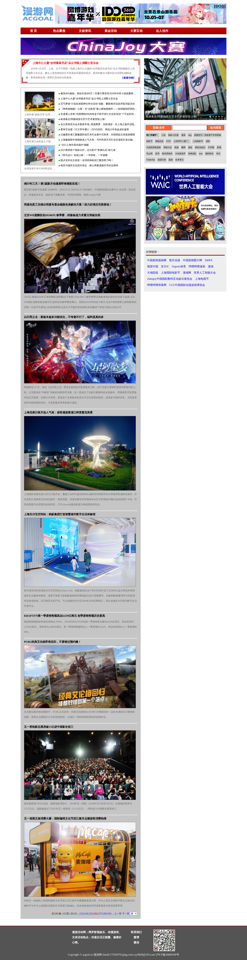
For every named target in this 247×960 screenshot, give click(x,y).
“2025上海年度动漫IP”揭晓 (73, 145)
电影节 (149, 141)
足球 (157, 153)
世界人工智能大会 (205, 272)
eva (200, 153)
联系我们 (136, 932)
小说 (163, 135)
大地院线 (152, 272)
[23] (82, 913)
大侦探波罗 (180, 153)
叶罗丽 (211, 147)
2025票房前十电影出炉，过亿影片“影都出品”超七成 (86, 150)
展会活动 (110, 31)
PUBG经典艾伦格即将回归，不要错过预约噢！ (52, 641)
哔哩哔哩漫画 (197, 266)
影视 (219, 147)
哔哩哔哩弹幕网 (156, 284)
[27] (100, 913)
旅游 (171, 160)
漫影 (208, 141)
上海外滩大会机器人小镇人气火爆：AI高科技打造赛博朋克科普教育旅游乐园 (39, 141)
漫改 (190, 147)
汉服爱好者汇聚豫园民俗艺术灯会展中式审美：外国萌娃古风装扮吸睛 (96, 134)
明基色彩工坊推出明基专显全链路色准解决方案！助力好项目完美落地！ (68, 204)
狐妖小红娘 (173, 135)
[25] (91, 913)
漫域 (210, 266)
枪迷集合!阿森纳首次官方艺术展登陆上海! (81, 119)
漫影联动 (209, 153)
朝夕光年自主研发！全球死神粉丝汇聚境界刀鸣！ (85, 160)
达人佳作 (162, 31)
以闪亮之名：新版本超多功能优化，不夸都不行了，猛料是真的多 (64, 317)
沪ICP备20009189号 (167, 954)
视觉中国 (152, 266)
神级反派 (159, 141)
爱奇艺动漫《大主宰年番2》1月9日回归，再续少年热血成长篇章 (93, 129)
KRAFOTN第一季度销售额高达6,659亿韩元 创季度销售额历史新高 (64, 615)
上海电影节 (198, 141)
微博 (136, 937)
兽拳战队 (192, 153)
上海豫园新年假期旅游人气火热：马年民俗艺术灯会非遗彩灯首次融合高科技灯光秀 (97, 139)
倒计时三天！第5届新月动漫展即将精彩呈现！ (52, 183)
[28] (105, 913)
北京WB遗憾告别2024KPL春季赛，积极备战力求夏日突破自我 (62, 215)
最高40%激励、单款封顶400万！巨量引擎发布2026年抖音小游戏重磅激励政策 (97, 93)
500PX (208, 260)
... (78, 913)
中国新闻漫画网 (156, 260)
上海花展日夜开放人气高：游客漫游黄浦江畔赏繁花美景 (58, 412)
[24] (86, 913)
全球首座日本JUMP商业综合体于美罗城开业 (39, 168)
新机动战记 (200, 147)
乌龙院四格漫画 (153, 147)
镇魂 (176, 147)
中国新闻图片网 (192, 260)
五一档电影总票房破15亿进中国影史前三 (48, 726)
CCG (168, 141)
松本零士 (179, 160)
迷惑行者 (162, 160)
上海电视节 (202, 278)
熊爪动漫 (174, 260)
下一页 (125, 913)
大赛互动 (136, 31)
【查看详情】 (128, 78)
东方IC (165, 266)
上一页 (117, 913)
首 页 (33, 31)
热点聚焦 (59, 31)
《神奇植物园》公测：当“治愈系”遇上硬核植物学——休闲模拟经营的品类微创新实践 (97, 109)
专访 (218, 153)
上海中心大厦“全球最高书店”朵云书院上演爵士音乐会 (88, 98)
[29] (109, 913)
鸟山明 (149, 153)
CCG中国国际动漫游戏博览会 (187, 284)
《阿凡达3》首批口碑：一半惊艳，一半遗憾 (82, 155)
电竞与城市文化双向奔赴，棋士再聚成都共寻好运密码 (88, 165)
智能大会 (167, 147)
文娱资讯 (85, 31)
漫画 (183, 135)
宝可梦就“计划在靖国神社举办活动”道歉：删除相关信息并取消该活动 (96, 103)
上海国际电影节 (170, 272)
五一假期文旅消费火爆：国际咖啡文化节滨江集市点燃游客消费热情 (65, 818)
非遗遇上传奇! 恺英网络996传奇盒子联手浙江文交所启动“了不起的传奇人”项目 (97, 114)
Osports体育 (179, 266)
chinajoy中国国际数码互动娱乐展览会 (169, 278)
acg (189, 135)
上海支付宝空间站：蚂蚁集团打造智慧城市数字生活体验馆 (59, 514)
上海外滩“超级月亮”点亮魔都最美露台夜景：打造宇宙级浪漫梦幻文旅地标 (39, 114)
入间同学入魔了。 (182, 141)
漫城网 (187, 272)
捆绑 (183, 147)
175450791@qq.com (121, 954)
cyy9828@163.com (144, 954)
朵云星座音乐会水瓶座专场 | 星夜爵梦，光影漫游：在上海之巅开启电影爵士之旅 (97, 124)
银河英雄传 (167, 153)
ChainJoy (150, 160)
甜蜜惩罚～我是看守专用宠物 (207, 135)
